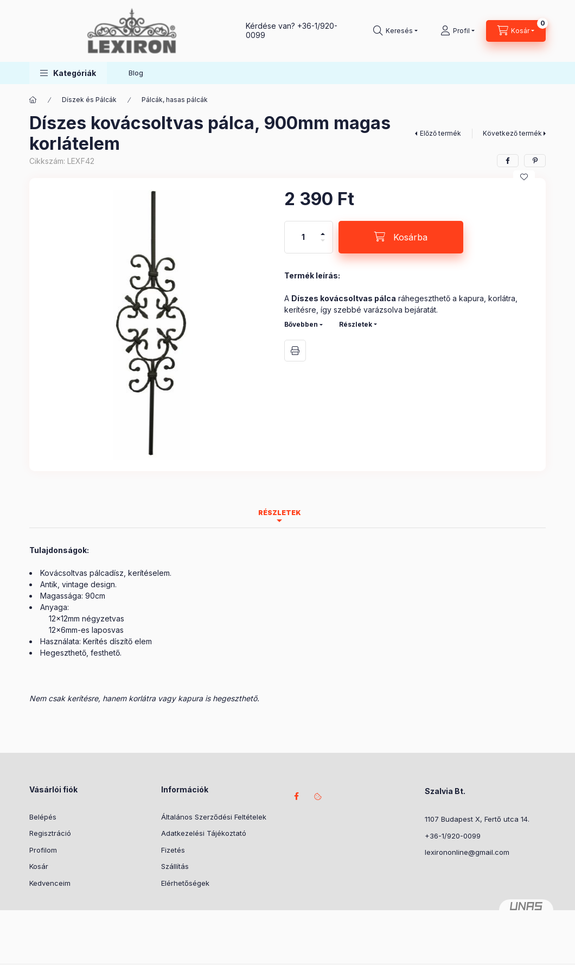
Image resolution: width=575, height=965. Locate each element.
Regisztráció (50, 833)
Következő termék (512, 133)
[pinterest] (535, 160)
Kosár (38, 866)
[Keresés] (395, 31)
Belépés (42, 816)
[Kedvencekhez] (524, 176)
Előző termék (440, 133)
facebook (296, 796)
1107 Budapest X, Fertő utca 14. (477, 819)
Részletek (355, 324)
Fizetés (173, 850)
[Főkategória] (33, 100)
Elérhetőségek (185, 883)
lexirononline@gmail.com (467, 852)
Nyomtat (295, 350)
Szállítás (175, 866)
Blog (136, 72)
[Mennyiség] (303, 237)
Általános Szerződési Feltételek (213, 816)
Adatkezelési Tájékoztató (203, 833)
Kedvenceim (50, 883)
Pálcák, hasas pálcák (175, 100)
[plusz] (322, 229)
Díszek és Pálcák (89, 100)
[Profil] (457, 31)
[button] (68, 73)
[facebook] (508, 160)
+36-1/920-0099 (453, 835)
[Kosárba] (400, 237)
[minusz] (322, 245)
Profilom (43, 850)
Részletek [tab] (279, 513)
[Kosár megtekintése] (516, 31)
